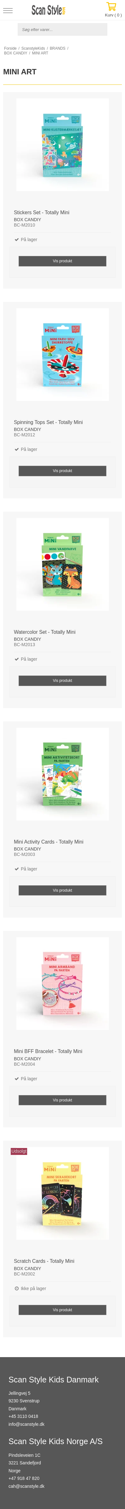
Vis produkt (62, 261)
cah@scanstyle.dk (27, 1486)
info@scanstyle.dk (27, 1424)
